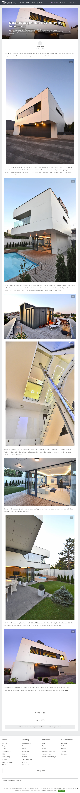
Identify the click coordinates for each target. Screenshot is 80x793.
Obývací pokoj (26, 746)
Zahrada (4, 759)
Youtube (63, 751)
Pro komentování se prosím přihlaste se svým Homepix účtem (40, 727)
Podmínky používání (47, 754)
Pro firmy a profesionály (48, 751)
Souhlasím (61, 790)
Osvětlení (24, 762)
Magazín (54, 2)
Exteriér (4, 765)
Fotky (21, 3)
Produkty (30, 3)
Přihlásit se (72, 2)
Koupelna (24, 754)
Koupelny (4, 746)
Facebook (64, 743)
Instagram (64, 754)
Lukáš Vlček (40, 46)
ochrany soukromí (51, 790)
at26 (71, 62)
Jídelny (4, 754)
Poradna (63, 2)
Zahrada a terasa (27, 759)
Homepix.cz (40, 771)
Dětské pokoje (6, 757)
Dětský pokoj (25, 751)
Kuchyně (4, 743)
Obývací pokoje (6, 751)
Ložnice (4, 748)
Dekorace (24, 757)
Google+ (63, 748)
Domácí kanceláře (7, 762)
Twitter (63, 746)
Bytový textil (25, 765)
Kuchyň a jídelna (26, 743)
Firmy (39, 3)
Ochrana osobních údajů (49, 757)
